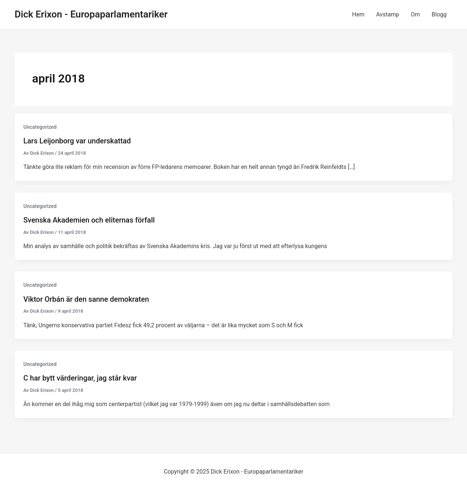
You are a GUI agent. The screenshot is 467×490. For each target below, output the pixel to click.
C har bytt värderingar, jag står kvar (80, 378)
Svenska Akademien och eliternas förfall (89, 220)
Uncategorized (40, 127)
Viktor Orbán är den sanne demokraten (86, 299)
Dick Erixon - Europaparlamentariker (91, 14)
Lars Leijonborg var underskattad (77, 140)
